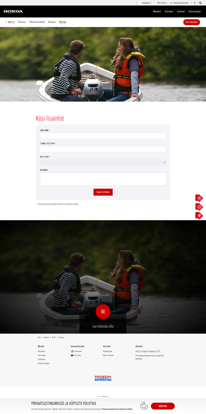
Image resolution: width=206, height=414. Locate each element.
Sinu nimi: (45, 130)
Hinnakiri (169, 11)
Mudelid (157, 11)
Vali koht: (45, 156)
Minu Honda (108, 355)
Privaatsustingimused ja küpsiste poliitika (117, 409)
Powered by (103, 397)
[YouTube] (76, 355)
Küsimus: (44, 170)
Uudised (181, 11)
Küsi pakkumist (196, 22)
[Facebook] (77, 351)
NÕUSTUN (163, 406)
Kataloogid (107, 351)
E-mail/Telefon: (48, 143)
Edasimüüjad (195, 11)
